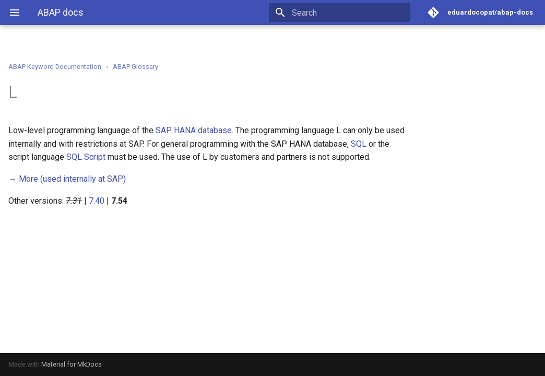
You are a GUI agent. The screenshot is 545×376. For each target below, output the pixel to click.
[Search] (349, 12)
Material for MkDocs (71, 364)
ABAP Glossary (135, 66)
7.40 (96, 201)
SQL (358, 144)
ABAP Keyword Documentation (54, 66)
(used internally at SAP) (67, 179)
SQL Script (85, 157)
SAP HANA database (194, 130)
